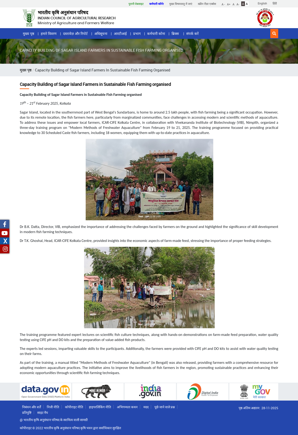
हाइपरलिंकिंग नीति (100, 407)
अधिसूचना (100, 33)
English (262, 3)
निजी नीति (53, 407)
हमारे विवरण (49, 33)
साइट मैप (42, 412)
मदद (146, 407)
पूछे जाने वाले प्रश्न (164, 407)
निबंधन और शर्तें (31, 407)
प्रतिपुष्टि (26, 412)
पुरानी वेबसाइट (136, 3)
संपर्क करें (192, 33)
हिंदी (275, 3)
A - (223, 4)
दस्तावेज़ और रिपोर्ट (75, 33)
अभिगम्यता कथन (127, 407)
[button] (274, 33)
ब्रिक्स (176, 33)
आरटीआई (120, 33)
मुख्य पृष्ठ (28, 33)
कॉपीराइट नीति (74, 407)
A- (238, 4)
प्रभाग (137, 33)
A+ (228, 4)
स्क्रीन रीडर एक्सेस (207, 3)
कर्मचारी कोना (156, 33)
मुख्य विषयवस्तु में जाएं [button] (180, 3)
